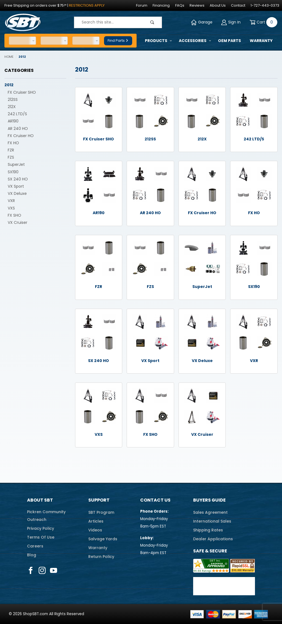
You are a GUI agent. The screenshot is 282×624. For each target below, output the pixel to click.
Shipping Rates (208, 530)
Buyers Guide (209, 500)
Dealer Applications (213, 539)
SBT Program (101, 512)
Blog (31, 555)
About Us (218, 5)
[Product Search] (108, 22)
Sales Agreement (210, 512)
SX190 (13, 172)
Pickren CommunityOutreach (46, 515)
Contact (238, 5)
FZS (11, 157)
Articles (95, 521)
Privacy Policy (40, 528)
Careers (35, 546)
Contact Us (155, 500)
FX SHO (14, 215)
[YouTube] (53, 570)
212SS (13, 99)
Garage (201, 22)
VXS (11, 208)
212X (12, 106)
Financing (161, 5)
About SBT (40, 500)
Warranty (97, 547)
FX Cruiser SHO (22, 92)
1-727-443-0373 (265, 5)
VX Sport (16, 186)
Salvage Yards (102, 539)
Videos (95, 530)
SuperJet (16, 164)
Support (99, 500)
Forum (141, 5)
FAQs (179, 5)
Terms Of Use (40, 537)
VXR (11, 200)
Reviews (197, 5)
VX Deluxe (17, 193)
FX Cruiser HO (21, 135)
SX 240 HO (18, 179)
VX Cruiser (17, 222)
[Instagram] (42, 570)
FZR (11, 150)
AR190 (13, 121)
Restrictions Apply (87, 5)
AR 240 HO (18, 128)
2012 (9, 85)
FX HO (13, 143)
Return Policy (101, 556)
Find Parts (118, 40)
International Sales (212, 521)
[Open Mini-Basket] (262, 22)
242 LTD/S (17, 114)
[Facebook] (30, 570)
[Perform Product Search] (152, 22)
